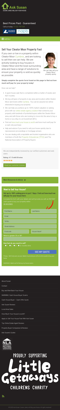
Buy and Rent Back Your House (12, 291)
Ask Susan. (16, 407)
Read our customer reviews (14, 165)
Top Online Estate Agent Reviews (13, 323)
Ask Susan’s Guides (8, 333)
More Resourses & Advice (14, 180)
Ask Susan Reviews (8, 305)
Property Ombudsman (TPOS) (33, 137)
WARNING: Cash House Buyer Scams (15, 295)
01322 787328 (19, 27)
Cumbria (19, 56)
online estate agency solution (27, 111)
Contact (4, 286)
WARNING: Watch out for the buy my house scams (18, 263)
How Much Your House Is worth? (13, 314)
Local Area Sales (7, 309)
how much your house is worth (23, 122)
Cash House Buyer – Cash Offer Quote (15, 300)
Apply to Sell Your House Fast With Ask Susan (18, 319)
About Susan (6, 281)
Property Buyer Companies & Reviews (15, 328)
